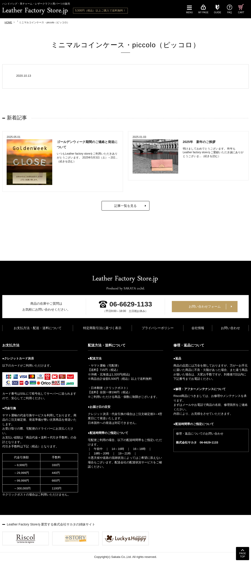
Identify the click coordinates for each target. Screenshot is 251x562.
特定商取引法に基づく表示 (102, 328)
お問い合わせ (230, 328)
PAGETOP (242, 555)
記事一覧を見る (125, 206)
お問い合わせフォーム (205, 307)
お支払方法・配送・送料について (38, 328)
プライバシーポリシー (158, 328)
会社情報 (197, 328)
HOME (8, 22)
